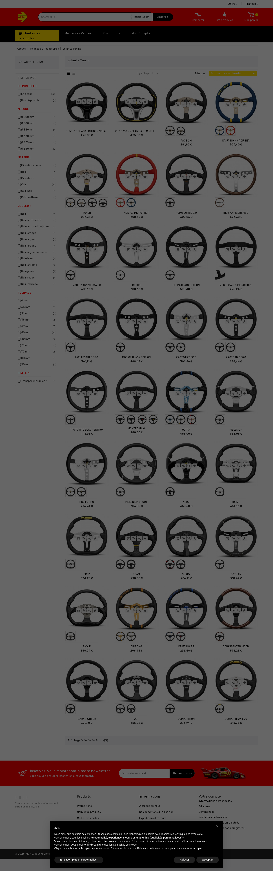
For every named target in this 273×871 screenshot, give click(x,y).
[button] (217, 826)
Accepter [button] (207, 859)
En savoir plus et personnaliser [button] (79, 859)
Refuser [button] (184, 859)
